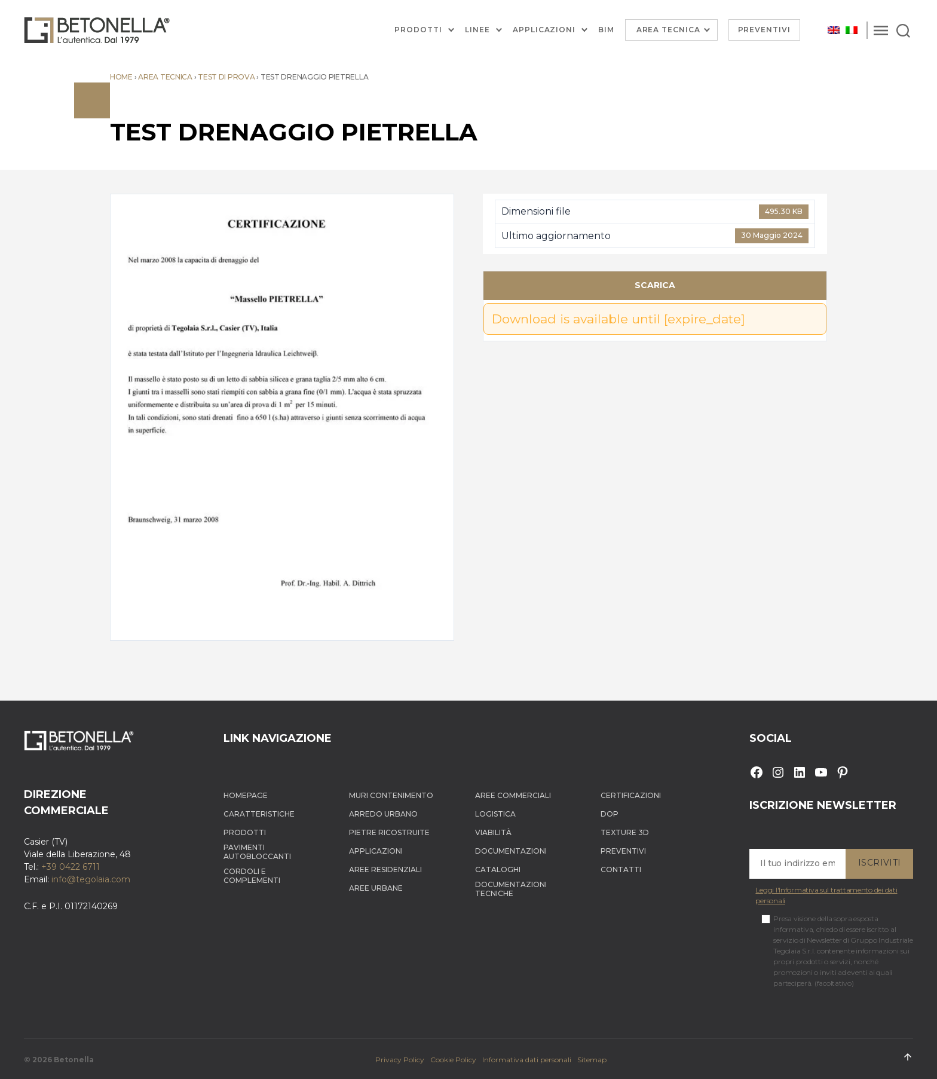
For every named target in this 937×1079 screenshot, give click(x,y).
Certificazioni (631, 795)
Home (121, 76)
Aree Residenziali (385, 869)
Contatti (621, 869)
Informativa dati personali (526, 1059)
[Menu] (880, 30)
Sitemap (592, 1059)
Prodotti (418, 30)
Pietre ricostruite (389, 832)
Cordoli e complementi (251, 876)
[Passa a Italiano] (852, 30)
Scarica (655, 285)
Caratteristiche (259, 813)
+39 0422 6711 (70, 866)
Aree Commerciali (513, 795)
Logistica (495, 813)
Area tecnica (165, 76)
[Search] (903, 30)
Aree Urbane (376, 888)
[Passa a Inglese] (834, 30)
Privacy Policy (399, 1059)
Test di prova (226, 76)
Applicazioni (544, 30)
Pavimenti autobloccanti (257, 852)
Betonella (74, 1059)
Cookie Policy (453, 1059)
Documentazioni (511, 850)
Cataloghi (497, 869)
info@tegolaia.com (90, 879)
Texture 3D (625, 832)
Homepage (245, 795)
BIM (606, 30)
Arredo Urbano (383, 813)
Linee (477, 30)
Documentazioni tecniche (511, 889)
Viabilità (493, 832)
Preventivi (764, 29)
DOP (609, 813)
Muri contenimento (391, 795)
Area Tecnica (668, 29)
